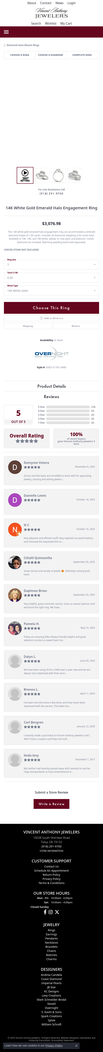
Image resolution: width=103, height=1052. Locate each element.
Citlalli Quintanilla (38, 558)
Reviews (51, 396)
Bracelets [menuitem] (51, 947)
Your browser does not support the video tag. (51, 83)
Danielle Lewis (35, 495)
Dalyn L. (30, 656)
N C (26, 525)
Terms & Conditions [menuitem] (51, 883)
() (93, 407)
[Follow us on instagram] (51, 912)
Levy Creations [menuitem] (51, 995)
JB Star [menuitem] (51, 987)
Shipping (28, 326)
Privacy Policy (53, 1045)
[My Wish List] (50, 23)
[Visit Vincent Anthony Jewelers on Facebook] (45, 912)
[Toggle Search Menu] (36, 23)
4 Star (41, 410)
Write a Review (51, 804)
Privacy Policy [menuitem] (52, 879)
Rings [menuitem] (51, 930)
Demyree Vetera (36, 462)
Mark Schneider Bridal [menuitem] (51, 999)
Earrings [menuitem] (51, 934)
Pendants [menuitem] (51, 938)
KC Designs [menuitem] (51, 991)
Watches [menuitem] (51, 955)
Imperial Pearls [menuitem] (51, 983)
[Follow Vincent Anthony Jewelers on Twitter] (57, 912)
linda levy (31, 755)
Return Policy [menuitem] (51, 875)
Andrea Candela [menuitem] (51, 975)
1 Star (41, 422)
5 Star (41, 407)
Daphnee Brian (35, 591)
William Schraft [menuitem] (51, 1024)
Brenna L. (31, 689)
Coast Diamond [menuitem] (51, 979)
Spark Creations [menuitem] (51, 1016)
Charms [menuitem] (51, 959)
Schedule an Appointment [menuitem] (51, 870)
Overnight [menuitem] (51, 1008)
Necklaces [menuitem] (51, 942)
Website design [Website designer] (68, 1037)
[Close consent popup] (76, 1046)
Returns (76, 326)
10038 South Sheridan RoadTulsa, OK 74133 (51, 844)
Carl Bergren (33, 722)
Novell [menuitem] (51, 1004)
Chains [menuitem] (51, 951)
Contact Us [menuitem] (51, 866)
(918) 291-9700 (51, 193)
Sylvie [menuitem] (51, 1020)
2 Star (41, 418)
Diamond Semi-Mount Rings (23, 45)
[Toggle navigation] (6, 32)
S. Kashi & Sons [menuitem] (51, 1012)
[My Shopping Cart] (66, 23)
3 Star (41, 414)
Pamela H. (32, 624)
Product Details (51, 386)
